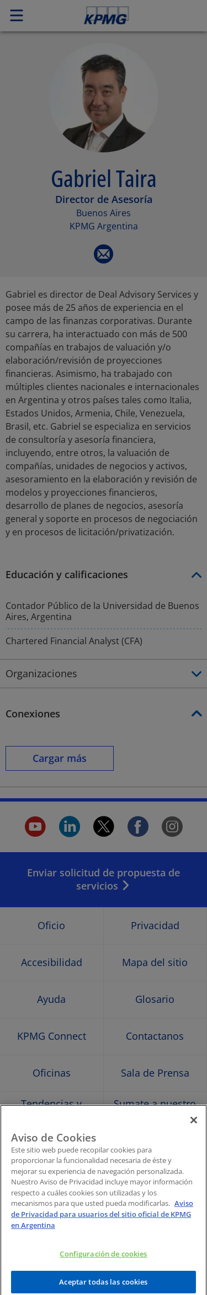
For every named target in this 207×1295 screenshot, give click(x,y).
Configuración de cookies (103, 1261)
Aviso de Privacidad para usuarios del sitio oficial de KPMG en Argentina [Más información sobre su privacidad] (102, 1221)
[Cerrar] (194, 1127)
